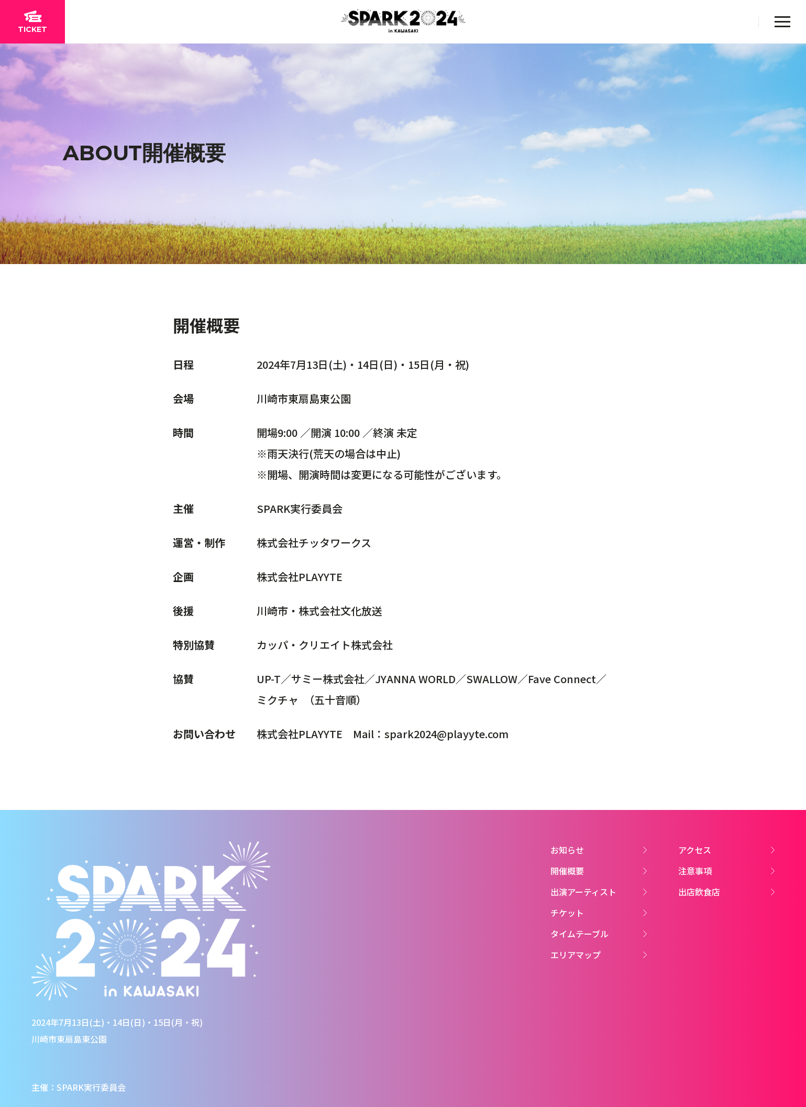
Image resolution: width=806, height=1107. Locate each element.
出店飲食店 (699, 891)
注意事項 (695, 870)
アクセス (694, 849)
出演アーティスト (583, 891)
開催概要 (567, 870)
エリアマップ (575, 954)
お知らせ (567, 849)
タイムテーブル (579, 933)
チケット (567, 912)
